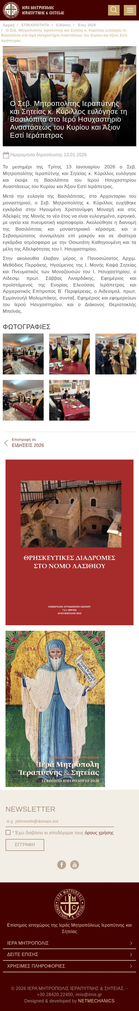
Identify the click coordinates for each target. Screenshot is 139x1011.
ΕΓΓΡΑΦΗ (25, 844)
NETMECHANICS (96, 1001)
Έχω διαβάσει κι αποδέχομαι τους (64, 832)
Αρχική (8, 25)
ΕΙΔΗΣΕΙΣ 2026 (28, 442)
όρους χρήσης (99, 832)
